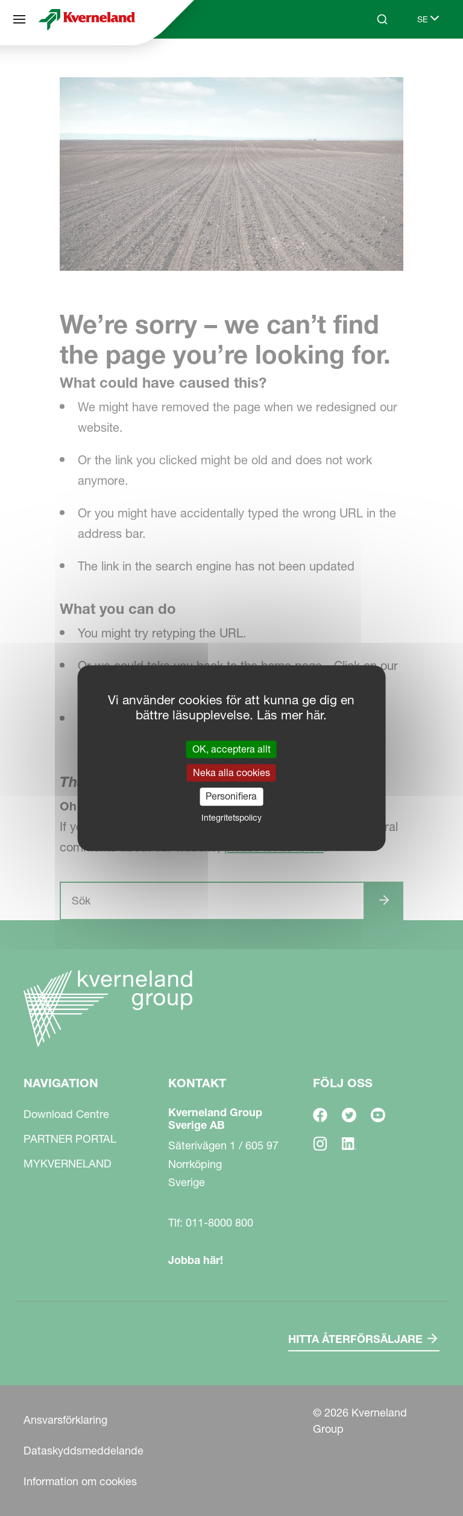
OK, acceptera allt (231, 749)
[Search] (382, 19)
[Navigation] (19, 19)
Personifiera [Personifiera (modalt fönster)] (231, 797)
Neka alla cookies (231, 772)
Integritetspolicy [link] (231, 817)
